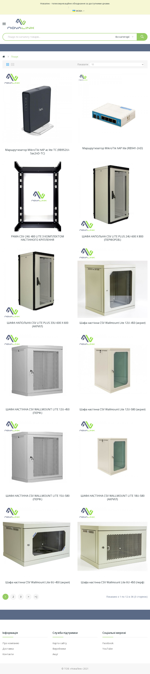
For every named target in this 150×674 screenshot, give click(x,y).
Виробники (59, 648)
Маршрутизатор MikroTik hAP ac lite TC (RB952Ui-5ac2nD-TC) (37, 151)
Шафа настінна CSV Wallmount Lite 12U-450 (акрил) (112, 323)
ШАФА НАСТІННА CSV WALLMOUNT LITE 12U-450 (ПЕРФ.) (38, 411)
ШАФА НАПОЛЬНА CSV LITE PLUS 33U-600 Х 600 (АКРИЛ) (37, 324)
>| (36, 596)
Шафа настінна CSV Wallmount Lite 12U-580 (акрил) (112, 409)
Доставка (8, 648)
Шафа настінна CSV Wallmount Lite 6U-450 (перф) (112, 582)
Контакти (8, 654)
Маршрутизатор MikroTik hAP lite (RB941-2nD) (112, 148)
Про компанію (10, 643)
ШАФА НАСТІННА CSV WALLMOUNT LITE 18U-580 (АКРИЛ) (113, 497)
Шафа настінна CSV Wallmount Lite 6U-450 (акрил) (37, 582)
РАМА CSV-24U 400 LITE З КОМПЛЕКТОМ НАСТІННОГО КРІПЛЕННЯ (37, 238)
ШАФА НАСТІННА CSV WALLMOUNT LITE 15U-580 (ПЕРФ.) (38, 497)
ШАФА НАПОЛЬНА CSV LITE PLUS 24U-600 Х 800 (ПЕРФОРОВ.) (112, 238)
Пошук (14, 56)
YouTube (107, 648)
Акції (55, 654)
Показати (82, 64)
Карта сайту (60, 643)
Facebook (107, 643)
